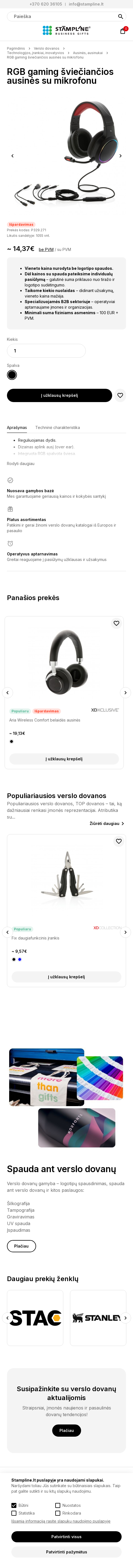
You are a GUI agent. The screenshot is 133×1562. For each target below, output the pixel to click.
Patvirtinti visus (66, 1536)
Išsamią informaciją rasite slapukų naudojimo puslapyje (61, 1521)
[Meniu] (10, 31)
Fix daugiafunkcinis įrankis (35, 938)
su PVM (64, 249)
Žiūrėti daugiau (104, 823)
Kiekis (12, 339)
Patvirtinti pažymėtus (66, 1552)
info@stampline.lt (86, 4)
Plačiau (21, 1246)
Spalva (13, 365)
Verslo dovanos (46, 48)
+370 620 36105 (45, 4)
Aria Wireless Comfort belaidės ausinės (47, 720)
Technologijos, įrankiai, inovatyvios (35, 53)
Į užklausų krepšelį (59, 395)
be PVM (46, 249)
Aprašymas (17, 427)
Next (121, 156)
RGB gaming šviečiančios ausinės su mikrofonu (45, 57)
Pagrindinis (16, 48)
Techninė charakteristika (57, 427)
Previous (12, 156)
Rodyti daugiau (20, 463)
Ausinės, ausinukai (88, 53)
